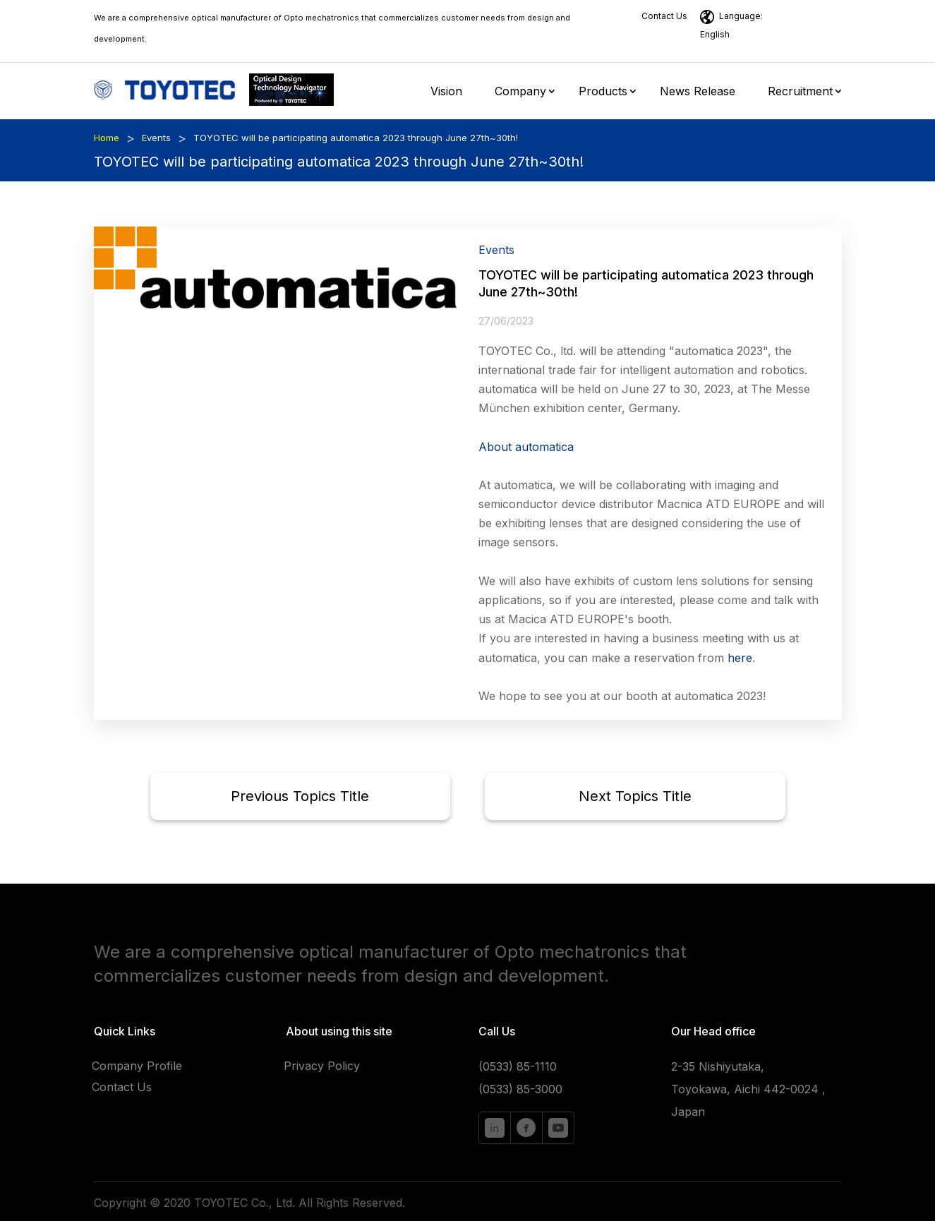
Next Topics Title (635, 796)
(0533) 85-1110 (517, 1066)
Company (520, 92)
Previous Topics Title (300, 796)
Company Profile (137, 1067)
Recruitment (800, 92)
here (740, 658)
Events (156, 137)
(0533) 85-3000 (520, 1089)
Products (603, 92)
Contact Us (664, 16)
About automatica (526, 447)
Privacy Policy (322, 1067)
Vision (446, 92)
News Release (697, 92)
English (715, 34)
